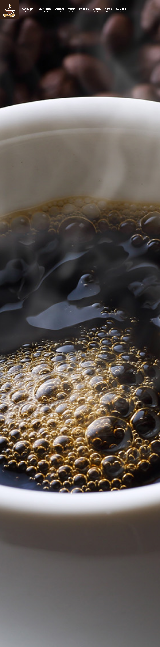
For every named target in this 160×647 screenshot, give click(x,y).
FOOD (71, 9)
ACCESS (121, 9)
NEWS (108, 9)
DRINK (97, 9)
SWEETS (84, 9)
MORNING (44, 9)
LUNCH (59, 9)
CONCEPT (28, 9)
